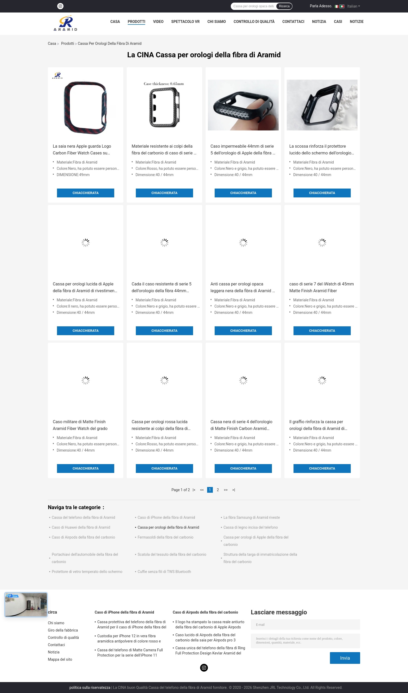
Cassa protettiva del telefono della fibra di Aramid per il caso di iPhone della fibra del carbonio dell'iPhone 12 (131, 625)
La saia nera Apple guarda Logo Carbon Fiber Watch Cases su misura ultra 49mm (82, 150)
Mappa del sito (60, 659)
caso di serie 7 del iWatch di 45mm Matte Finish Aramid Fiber (321, 287)
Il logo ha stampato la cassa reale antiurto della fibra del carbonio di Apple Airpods (209, 624)
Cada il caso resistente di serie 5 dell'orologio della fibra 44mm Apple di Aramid (162, 288)
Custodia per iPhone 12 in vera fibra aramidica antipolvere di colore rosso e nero (129, 639)
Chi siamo (216, 22)
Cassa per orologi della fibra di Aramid (168, 527)
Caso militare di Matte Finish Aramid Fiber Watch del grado (80, 425)
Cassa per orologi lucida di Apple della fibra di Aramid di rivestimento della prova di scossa (85, 288)
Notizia (319, 22)
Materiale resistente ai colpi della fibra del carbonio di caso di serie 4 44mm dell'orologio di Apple (164, 150)
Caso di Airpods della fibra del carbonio (83, 537)
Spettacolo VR (185, 22)
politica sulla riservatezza (89, 687)
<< (202, 490)
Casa (115, 22)
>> (226, 490)
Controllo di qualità (254, 22)
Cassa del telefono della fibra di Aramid (83, 517)
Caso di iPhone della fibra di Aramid (166, 517)
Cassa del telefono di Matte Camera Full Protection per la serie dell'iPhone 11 (130, 652)
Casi (338, 22)
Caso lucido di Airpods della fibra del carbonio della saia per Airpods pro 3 (205, 637)
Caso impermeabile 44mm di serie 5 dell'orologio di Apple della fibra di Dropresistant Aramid (243, 150)
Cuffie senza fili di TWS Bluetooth (164, 572)
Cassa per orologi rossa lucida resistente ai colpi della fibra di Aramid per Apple (160, 425)
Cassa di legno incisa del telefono (251, 527)
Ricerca (284, 6)
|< (194, 490)
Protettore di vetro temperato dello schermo (87, 572)
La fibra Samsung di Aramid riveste (252, 517)
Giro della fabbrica (63, 630)
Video (158, 22)
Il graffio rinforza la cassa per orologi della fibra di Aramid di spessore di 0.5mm (317, 425)
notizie (357, 22)
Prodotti (136, 22)
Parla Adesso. (321, 6)
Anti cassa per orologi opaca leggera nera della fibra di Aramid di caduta (243, 288)
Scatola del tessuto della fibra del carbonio (172, 554)
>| (233, 490)
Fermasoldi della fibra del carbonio (165, 537)
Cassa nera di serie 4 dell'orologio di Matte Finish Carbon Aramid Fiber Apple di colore (241, 425)
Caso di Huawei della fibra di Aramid (81, 527)
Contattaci (293, 22)
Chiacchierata (86, 193)
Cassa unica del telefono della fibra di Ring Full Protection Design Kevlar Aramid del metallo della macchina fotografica (210, 651)
